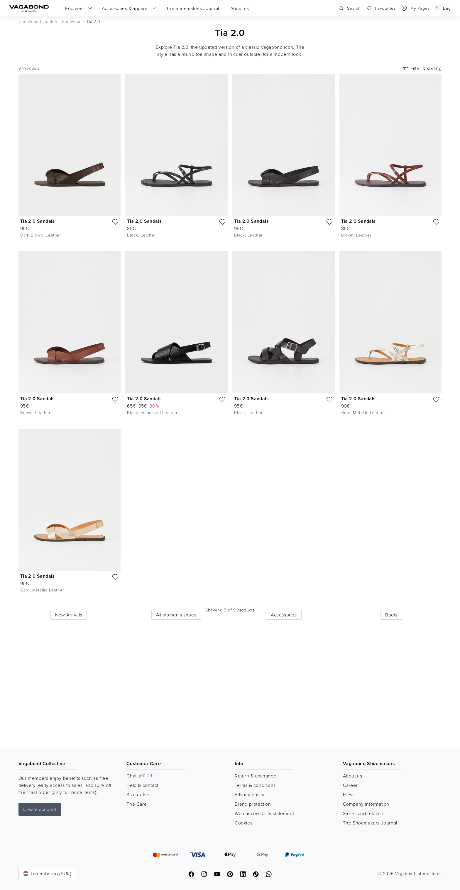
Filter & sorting (422, 68)
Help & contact (142, 785)
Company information (366, 804)
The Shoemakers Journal (370, 822)
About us (352, 775)
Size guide (137, 794)
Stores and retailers (364, 813)
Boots (391, 614)
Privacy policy (249, 794)
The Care (136, 804)
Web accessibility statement (264, 813)
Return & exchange (255, 775)
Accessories (284, 614)
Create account (39, 809)
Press (349, 794)
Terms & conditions (255, 785)
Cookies (243, 822)
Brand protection (253, 804)
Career (350, 785)
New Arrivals (68, 614)
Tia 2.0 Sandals (37, 221)
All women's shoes (176, 614)
